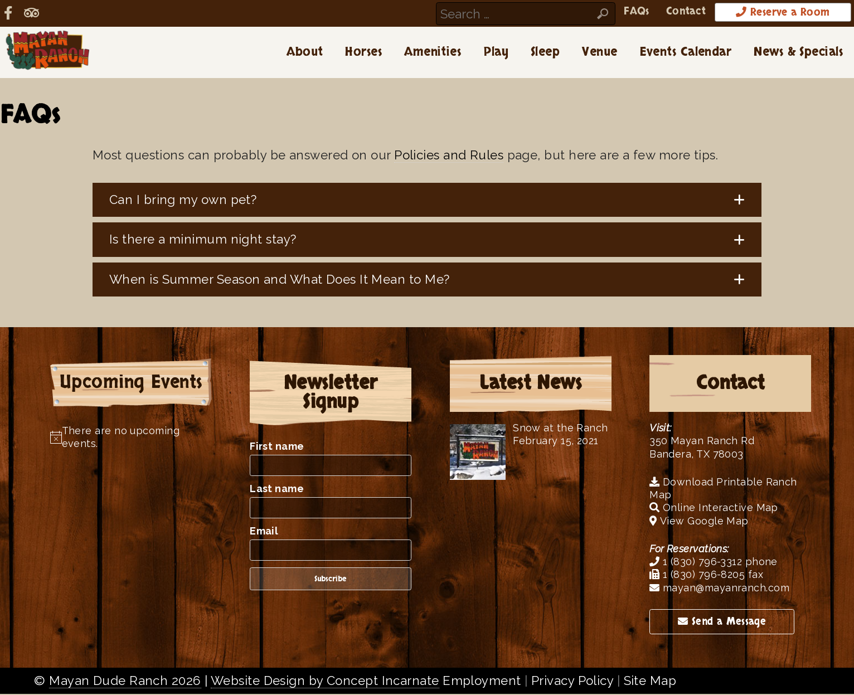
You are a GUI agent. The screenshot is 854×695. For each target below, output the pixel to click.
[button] (427, 201)
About (305, 53)
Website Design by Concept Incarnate (325, 681)
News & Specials (798, 53)
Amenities (432, 53)
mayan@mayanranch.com (719, 588)
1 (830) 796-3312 (695, 562)
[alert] (131, 438)
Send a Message (722, 622)
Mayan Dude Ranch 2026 (125, 681)
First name (277, 447)
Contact (657, 12)
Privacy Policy (572, 681)
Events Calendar (686, 53)
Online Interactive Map (713, 508)
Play (495, 53)
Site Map (650, 681)
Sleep (545, 53)
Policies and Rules (448, 156)
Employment (482, 681)
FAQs (603, 12)
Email (264, 532)
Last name (277, 489)
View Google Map (699, 521)
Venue (599, 53)
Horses (363, 53)
